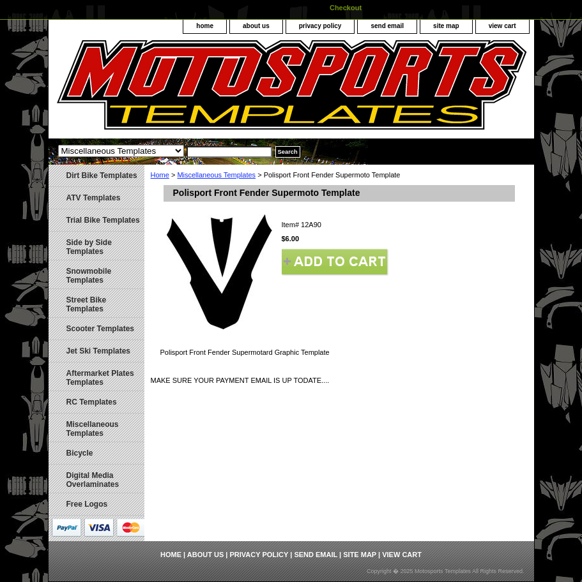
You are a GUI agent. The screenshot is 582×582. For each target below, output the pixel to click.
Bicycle (79, 453)
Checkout (346, 7)
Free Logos (87, 504)
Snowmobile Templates (89, 276)
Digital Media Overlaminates (92, 480)
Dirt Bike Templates (101, 175)
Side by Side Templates (89, 247)
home (204, 25)
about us (256, 25)
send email (387, 25)
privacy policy (320, 25)
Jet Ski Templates (98, 351)
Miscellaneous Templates (216, 175)
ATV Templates (93, 197)
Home (160, 175)
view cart (502, 25)
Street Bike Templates (86, 304)
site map (446, 25)
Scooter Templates (100, 328)
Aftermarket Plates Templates (100, 378)
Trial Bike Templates (103, 220)
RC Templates (91, 402)
